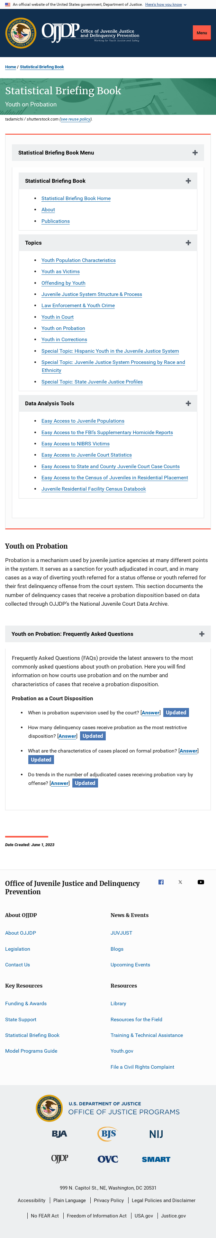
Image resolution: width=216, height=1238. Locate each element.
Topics (33, 243)
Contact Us (17, 965)
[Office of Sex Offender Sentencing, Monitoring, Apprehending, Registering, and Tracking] (156, 1163)
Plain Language (69, 1200)
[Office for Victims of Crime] (108, 1163)
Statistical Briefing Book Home (76, 198)
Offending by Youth (63, 283)
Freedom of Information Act (97, 1216)
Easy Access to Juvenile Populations (82, 421)
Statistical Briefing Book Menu (56, 152)
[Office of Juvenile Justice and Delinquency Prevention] (59, 1164)
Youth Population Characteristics (78, 260)
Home (10, 66)
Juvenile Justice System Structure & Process (91, 294)
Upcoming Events (130, 965)
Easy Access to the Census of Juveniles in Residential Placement (114, 478)
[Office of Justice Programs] (21, 33)
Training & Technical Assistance (147, 1035)
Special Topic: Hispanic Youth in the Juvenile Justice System (110, 351)
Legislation (17, 949)
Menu (202, 32)
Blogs (117, 949)
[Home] (90, 33)
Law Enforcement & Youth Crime (78, 305)
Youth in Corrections (64, 339)
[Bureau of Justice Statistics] (107, 1142)
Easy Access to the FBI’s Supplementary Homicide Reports (107, 432)
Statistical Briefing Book (42, 66)
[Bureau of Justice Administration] (59, 1139)
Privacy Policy (109, 1200)
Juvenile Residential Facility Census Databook (93, 489)
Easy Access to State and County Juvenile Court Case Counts (110, 466)
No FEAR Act (45, 1216)
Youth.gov (122, 1051)
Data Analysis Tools (49, 403)
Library (118, 1003)
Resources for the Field (136, 1019)
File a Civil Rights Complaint (142, 1067)
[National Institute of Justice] (156, 1139)
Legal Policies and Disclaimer (163, 1200)
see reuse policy (75, 119)
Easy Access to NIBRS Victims (75, 444)
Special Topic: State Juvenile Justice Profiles (92, 382)
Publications (55, 221)
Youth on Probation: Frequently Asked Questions (72, 634)
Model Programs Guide (31, 1051)
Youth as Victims (60, 271)
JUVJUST (121, 933)
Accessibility (31, 1200)
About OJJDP (20, 933)
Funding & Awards (26, 1003)
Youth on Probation (63, 328)
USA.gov (144, 1216)
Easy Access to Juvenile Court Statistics (86, 455)
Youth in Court (57, 317)
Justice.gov (173, 1216)
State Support (20, 1019)
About (48, 209)
